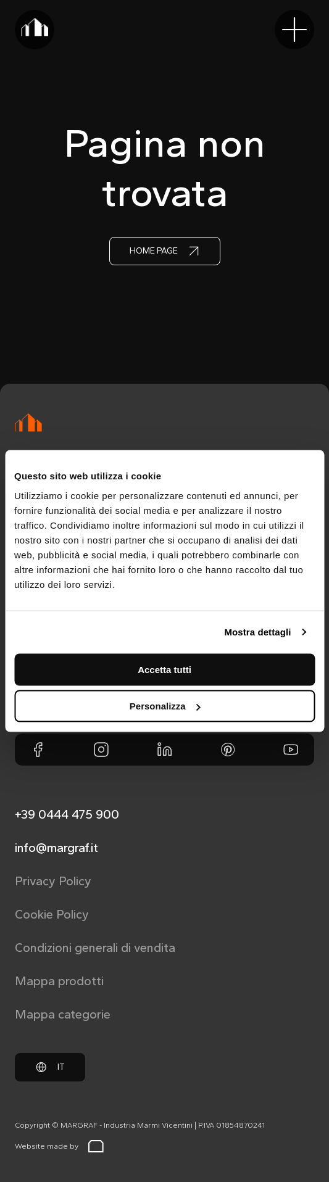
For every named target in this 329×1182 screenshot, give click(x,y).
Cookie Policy (52, 914)
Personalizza (165, 706)
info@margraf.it (56, 847)
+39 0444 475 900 (67, 814)
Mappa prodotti (59, 980)
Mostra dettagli (257, 632)
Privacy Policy (53, 881)
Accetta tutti (164, 669)
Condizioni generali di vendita (95, 947)
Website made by (59, 1146)
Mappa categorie (62, 1014)
